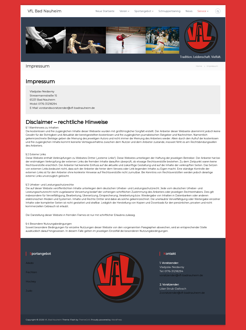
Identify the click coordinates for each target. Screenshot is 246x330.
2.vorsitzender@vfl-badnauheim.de (182, 292)
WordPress (116, 319)
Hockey (31, 281)
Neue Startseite (104, 11)
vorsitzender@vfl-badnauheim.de (181, 275)
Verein (123, 11)
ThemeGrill (84, 319)
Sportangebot (142, 11)
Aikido (30, 263)
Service (201, 11)
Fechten (31, 272)
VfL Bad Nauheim (45, 11)
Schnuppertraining (169, 11)
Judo (29, 290)
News (189, 11)
